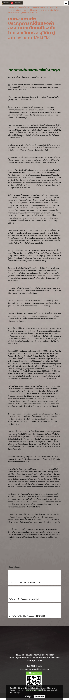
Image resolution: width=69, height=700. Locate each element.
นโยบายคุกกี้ (16, 692)
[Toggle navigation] (66, 3)
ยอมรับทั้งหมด (39, 696)
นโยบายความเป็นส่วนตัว (50, 690)
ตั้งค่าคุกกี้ (28, 696)
